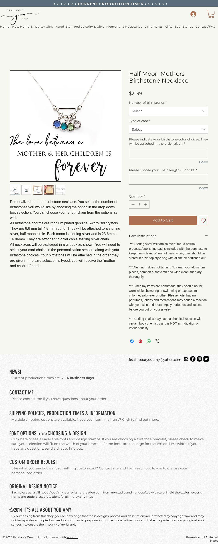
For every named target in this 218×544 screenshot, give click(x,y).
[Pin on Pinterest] (140, 341)
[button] (155, 26)
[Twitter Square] (206, 359)
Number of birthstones (148, 103)
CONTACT (18, 392)
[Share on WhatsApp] (148, 341)
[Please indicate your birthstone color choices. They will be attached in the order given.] (168, 153)
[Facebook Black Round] (193, 359)
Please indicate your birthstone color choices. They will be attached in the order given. (168, 141)
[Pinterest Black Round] (199, 359)
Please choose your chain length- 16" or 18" (163, 170)
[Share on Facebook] (132, 341)
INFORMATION (102, 413)
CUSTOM (17, 462)
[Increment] (146, 204)
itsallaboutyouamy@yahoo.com (155, 359)
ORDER (33, 462)
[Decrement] (132, 204)
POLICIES (36, 413)
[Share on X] (157, 341)
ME (31, 392)
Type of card (139, 121)
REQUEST (49, 462)
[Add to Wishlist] (203, 220)
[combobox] (168, 111)
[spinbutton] (139, 204)
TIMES (78, 413)
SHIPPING (18, 413)
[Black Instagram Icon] (186, 359)
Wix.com (72, 537)
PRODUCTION (59, 413)
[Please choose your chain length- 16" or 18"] (168, 179)
